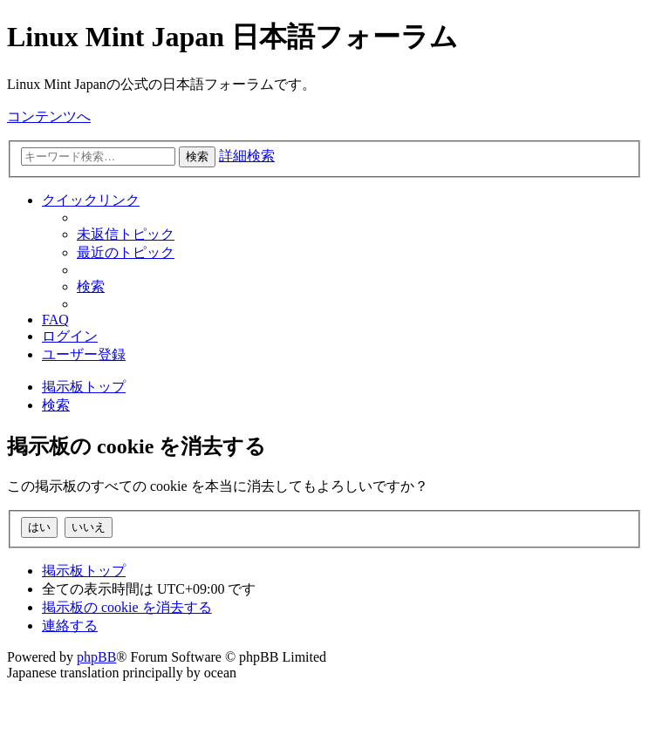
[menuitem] (125, 234)
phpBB (96, 656)
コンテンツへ (49, 116)
